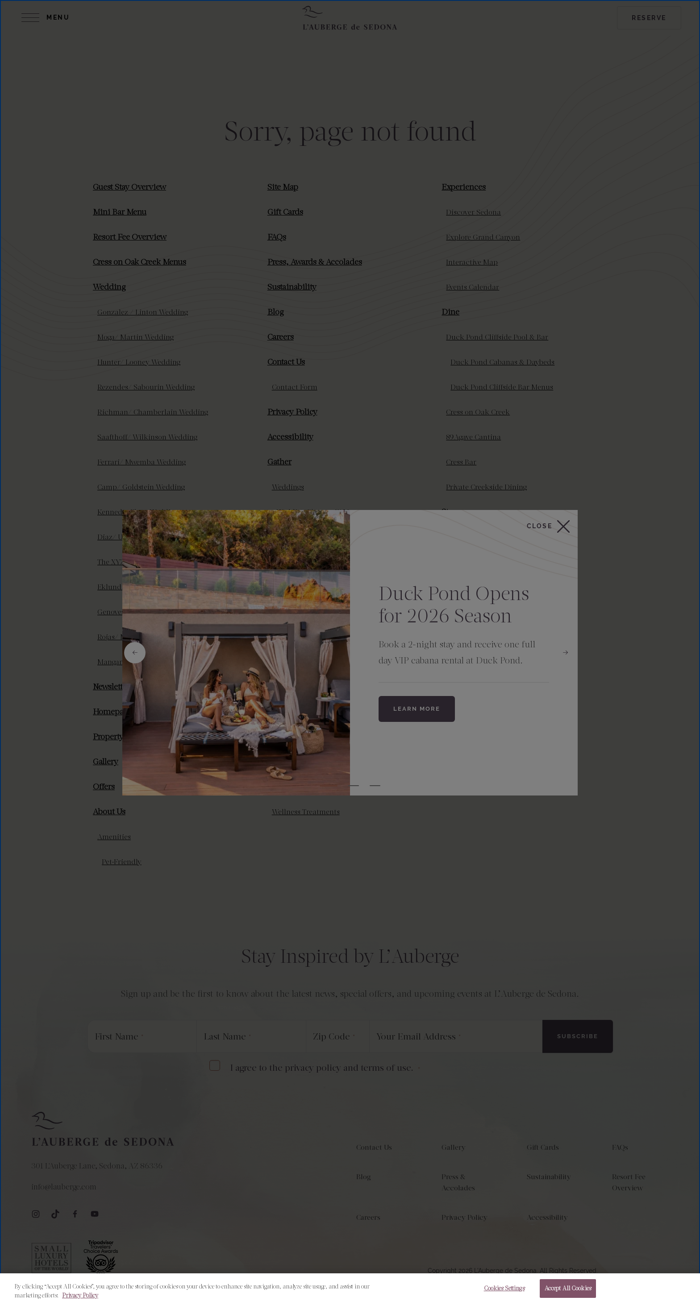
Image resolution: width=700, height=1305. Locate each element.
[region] (350, 1289)
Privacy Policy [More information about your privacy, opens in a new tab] (80, 1295)
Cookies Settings (504, 1288)
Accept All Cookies (568, 1288)
